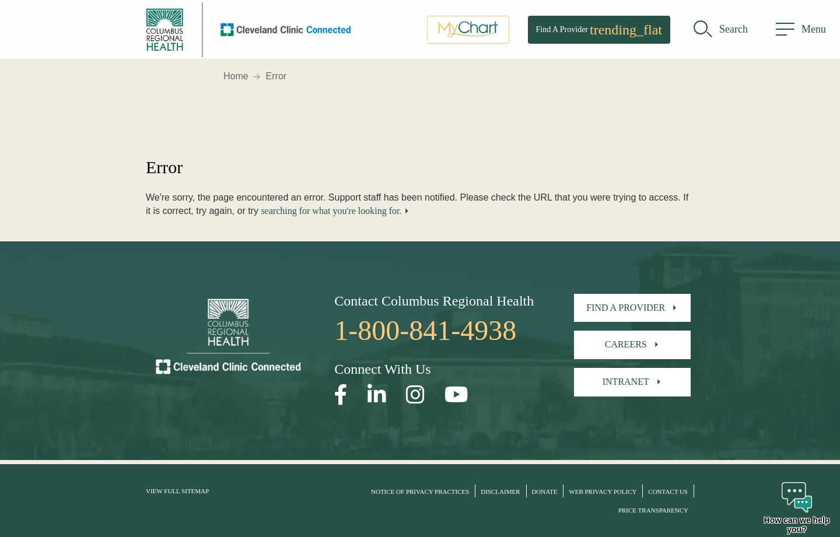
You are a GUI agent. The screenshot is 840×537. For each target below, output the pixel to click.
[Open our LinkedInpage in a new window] (377, 395)
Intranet (626, 382)
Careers (626, 344)
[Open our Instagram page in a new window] (415, 395)
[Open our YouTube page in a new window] (456, 395)
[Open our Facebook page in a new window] (341, 395)
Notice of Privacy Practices (420, 491)
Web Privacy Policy (602, 491)
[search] (721, 32)
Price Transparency (653, 510)
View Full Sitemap (177, 490)
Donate (544, 491)
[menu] (801, 32)
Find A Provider (599, 32)
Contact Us (668, 491)
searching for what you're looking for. (331, 211)
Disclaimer (500, 491)
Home (236, 76)
